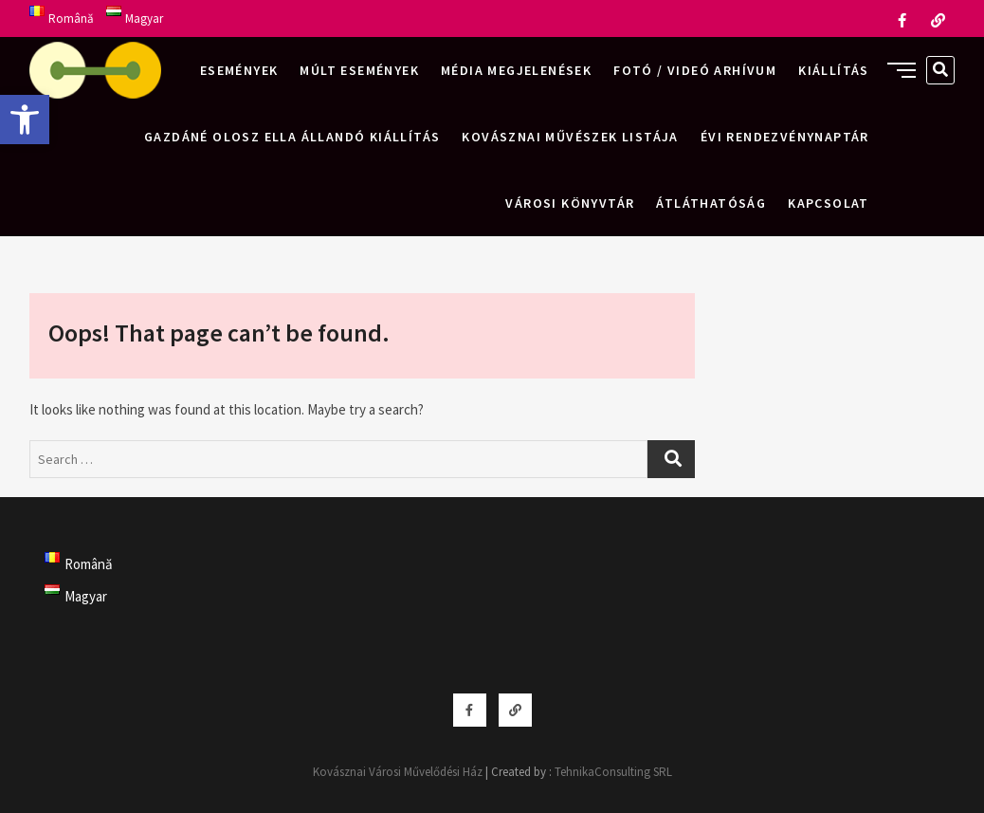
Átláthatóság (711, 203)
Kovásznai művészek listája (570, 136)
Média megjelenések (516, 70)
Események (239, 70)
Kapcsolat (828, 203)
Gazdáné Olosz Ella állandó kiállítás (292, 136)
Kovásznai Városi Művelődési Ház (398, 772)
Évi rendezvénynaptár (785, 136)
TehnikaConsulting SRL (613, 772)
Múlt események (359, 70)
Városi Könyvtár (569, 203)
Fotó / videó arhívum (694, 70)
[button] (24, 119)
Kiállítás (833, 70)
